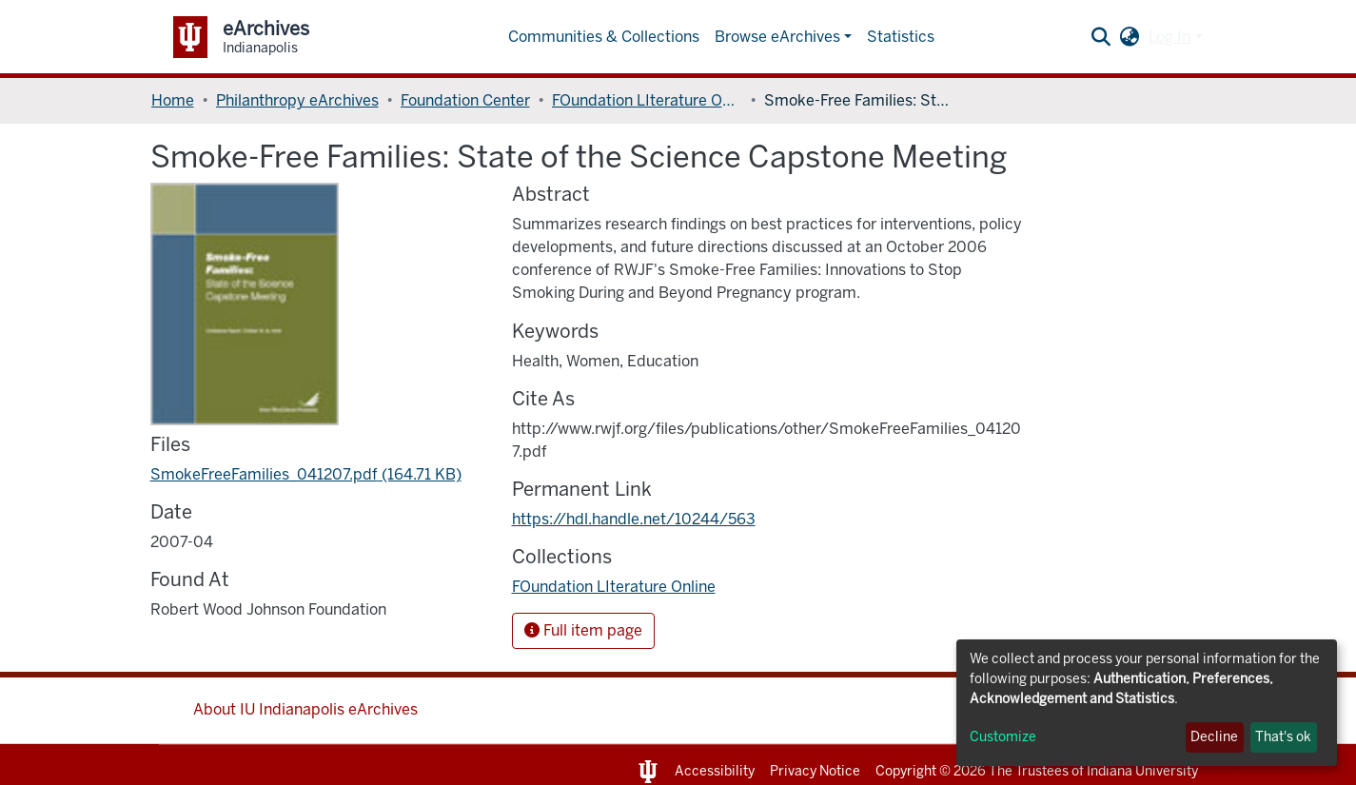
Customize (1003, 737)
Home (172, 100)
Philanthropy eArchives (297, 100)
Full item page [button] (583, 630)
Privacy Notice (815, 771)
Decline (1214, 737)
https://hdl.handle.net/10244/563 (634, 519)
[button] (1129, 37)
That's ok (1283, 737)
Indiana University (1142, 771)
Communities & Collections (603, 37)
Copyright (905, 771)
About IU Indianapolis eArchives (305, 709)
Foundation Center (465, 100)
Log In (1169, 37)
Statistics (900, 37)
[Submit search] (1100, 37)
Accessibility (715, 771)
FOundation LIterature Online (647, 100)
